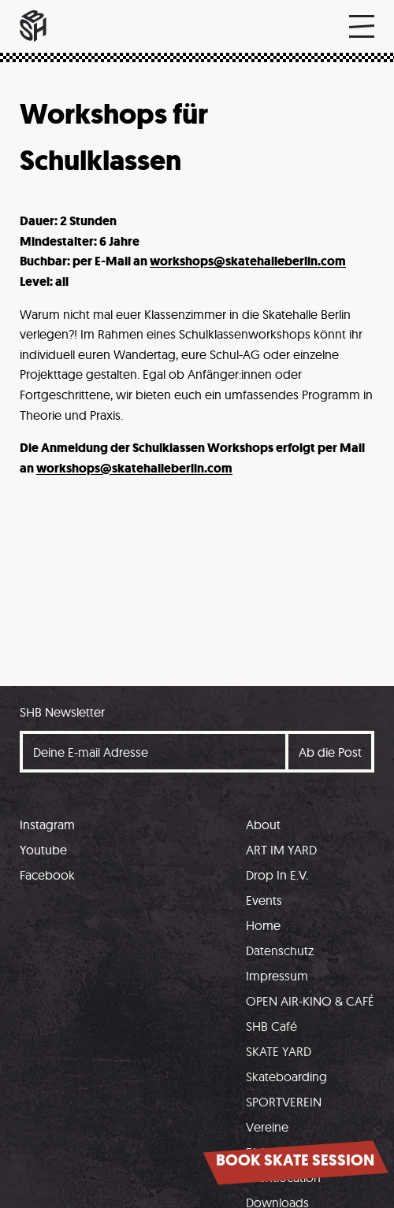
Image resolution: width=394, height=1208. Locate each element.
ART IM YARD (281, 850)
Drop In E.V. (277, 875)
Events (264, 900)
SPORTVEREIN (284, 1102)
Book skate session (295, 1160)
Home (263, 925)
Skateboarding (286, 1076)
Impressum (277, 976)
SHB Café (271, 1026)
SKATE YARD (278, 1051)
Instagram (47, 824)
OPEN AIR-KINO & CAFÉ (310, 1001)
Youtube (43, 850)
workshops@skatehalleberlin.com (248, 261)
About (263, 824)
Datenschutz (280, 950)
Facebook (47, 875)
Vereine (267, 1127)
